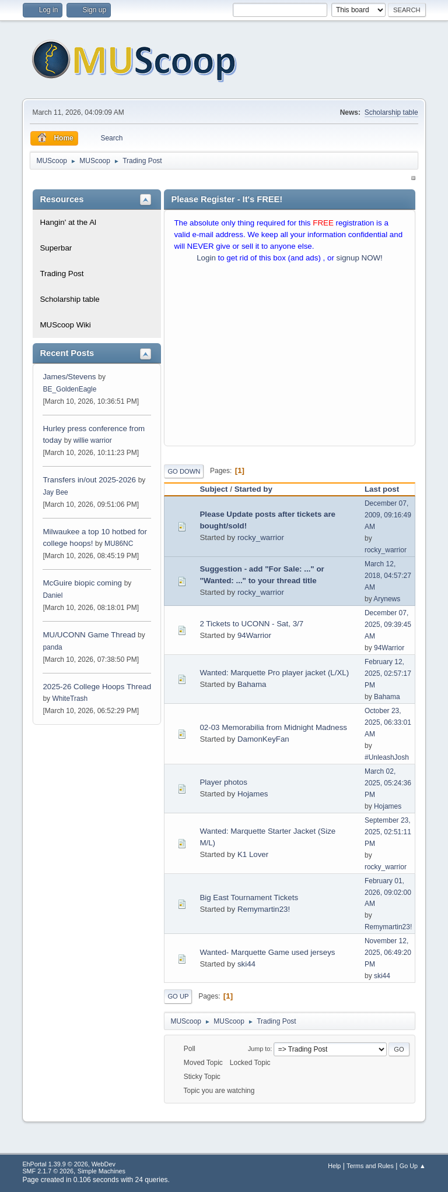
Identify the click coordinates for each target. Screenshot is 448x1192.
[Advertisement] (289, 357)
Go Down (183, 471)
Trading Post (61, 273)
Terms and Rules (370, 1165)
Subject (214, 489)
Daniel (52, 595)
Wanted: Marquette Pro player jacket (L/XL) (274, 672)
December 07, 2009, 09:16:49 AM (388, 515)
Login (206, 257)
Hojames (252, 793)
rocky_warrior (260, 537)
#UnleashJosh (387, 757)
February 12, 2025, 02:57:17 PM (388, 673)
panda (52, 647)
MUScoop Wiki (65, 324)
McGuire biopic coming (82, 583)
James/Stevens (69, 376)
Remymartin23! (263, 909)
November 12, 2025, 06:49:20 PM (388, 952)
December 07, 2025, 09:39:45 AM (388, 624)
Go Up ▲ (413, 1165)
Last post (382, 489)
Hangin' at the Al (68, 222)
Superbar (56, 248)
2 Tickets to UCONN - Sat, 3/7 (251, 623)
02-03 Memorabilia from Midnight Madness (273, 727)
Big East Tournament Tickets (249, 897)
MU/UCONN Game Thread (89, 634)
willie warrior (93, 440)
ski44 (246, 964)
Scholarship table (391, 112)
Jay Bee (55, 492)
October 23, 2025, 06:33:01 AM (388, 722)
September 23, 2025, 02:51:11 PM (388, 832)
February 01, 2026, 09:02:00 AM (388, 892)
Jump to (259, 1048)
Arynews (386, 599)
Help (334, 1165)
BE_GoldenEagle (69, 389)
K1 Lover (252, 854)
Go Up (177, 996)
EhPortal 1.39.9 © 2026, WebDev (68, 1164)
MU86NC (118, 543)
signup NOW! (360, 257)
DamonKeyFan (263, 739)
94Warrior (254, 635)
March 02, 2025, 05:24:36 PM (388, 783)
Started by (259, 489)
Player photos (223, 782)
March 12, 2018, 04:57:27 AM (388, 575)
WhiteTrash (70, 698)
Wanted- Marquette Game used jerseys (267, 952)
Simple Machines (101, 1171)
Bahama (252, 684)
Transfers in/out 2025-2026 (89, 479)
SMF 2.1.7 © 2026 (48, 1171)
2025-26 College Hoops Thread (97, 686)
